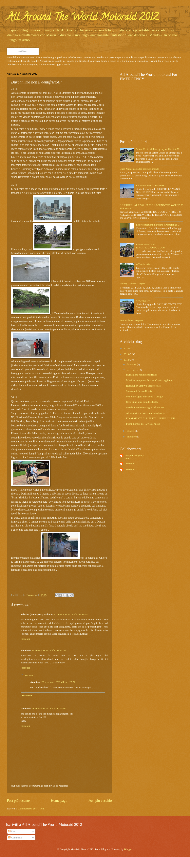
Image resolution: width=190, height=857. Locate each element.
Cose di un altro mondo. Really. (142, 402)
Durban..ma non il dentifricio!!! (142, 374)
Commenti (15, 837)
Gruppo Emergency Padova (134, 457)
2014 (126, 348)
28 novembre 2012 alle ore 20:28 (49, 650)
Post (11, 831)
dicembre (132, 364)
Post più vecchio (100, 801)
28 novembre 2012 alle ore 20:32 (58, 682)
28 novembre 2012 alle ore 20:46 (49, 708)
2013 (126, 354)
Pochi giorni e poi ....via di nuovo (143, 423)
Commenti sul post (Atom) (31, 808)
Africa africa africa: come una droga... (145, 413)
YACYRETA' (143, 300)
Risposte (29, 675)
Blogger (128, 849)
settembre (132, 436)
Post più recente (18, 801)
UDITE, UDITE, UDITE (132, 284)
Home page (59, 801)
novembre (132, 370)
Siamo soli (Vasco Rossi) (139, 391)
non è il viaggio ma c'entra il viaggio (144, 396)
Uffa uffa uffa (143, 264)
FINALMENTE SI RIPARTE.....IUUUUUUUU (150, 246)
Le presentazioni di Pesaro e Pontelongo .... (158, 224)
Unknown (129, 463)
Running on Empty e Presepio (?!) (143, 385)
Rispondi (25, 639)
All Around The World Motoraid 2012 (83, 18)
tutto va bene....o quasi (131, 320)
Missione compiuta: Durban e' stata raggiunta (149, 380)
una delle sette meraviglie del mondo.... (146, 407)
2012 (126, 359)
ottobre (131, 431)
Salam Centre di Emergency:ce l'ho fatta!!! (158, 149)
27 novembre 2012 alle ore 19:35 (71, 614)
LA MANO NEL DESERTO (150, 185)
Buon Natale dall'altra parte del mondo (139, 169)
